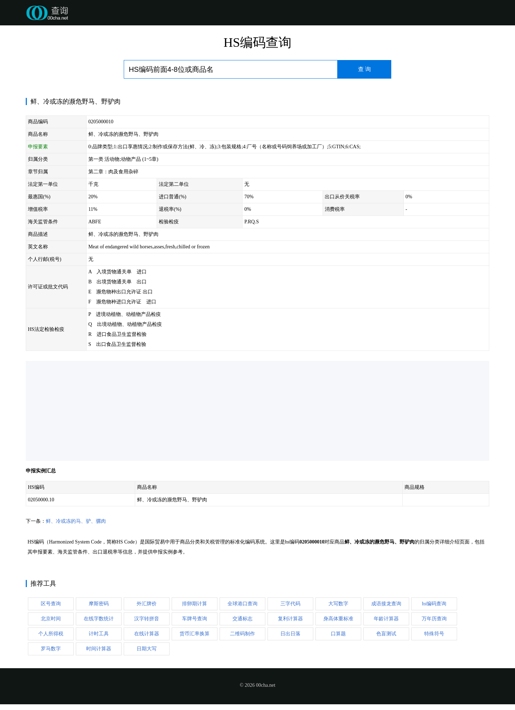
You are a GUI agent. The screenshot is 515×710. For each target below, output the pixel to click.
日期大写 (147, 648)
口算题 (338, 633)
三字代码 (290, 603)
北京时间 (51, 618)
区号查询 (51, 603)
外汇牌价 (147, 603)
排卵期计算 (194, 603)
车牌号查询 (194, 618)
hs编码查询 (434, 603)
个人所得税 (50, 633)
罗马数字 (51, 648)
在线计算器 (146, 633)
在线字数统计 (99, 618)
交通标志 (242, 618)
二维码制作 (242, 633)
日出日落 (290, 633)
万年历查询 (434, 618)
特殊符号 (434, 633)
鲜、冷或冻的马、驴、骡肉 (76, 521)
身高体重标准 (338, 618)
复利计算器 (290, 618)
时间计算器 (98, 648)
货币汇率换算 (195, 633)
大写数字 (338, 603)
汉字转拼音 (146, 618)
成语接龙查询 (386, 603)
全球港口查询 (242, 603)
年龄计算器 (386, 618)
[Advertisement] (240, 411)
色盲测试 (386, 633)
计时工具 (99, 633)
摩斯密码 (99, 603)
